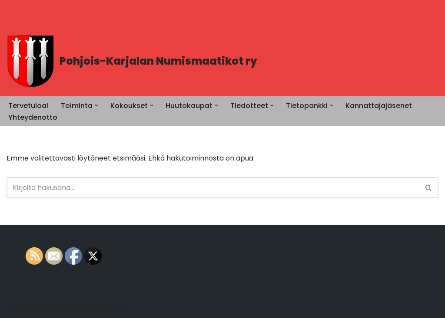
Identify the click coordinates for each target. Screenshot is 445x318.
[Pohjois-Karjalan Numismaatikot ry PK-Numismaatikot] (132, 61)
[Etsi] (213, 187)
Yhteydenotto (32, 117)
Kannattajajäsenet (378, 106)
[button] (96, 105)
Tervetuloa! (28, 106)
